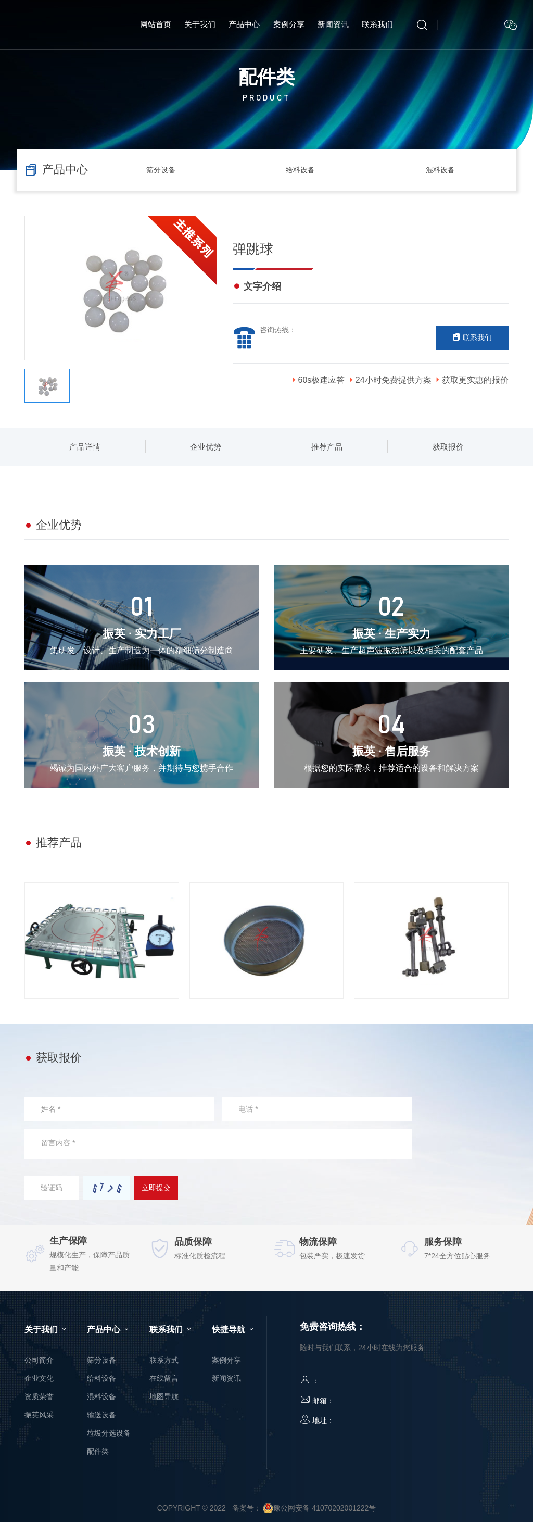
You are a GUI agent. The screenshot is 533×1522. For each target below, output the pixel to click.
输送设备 (101, 1415)
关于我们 (46, 1329)
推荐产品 (326, 446)
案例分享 (226, 1360)
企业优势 (205, 446)
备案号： (246, 1508)
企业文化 (39, 1378)
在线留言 (164, 1378)
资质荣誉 (39, 1396)
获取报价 (448, 446)
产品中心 (109, 1329)
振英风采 (39, 1415)
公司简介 (39, 1360)
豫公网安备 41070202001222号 (319, 1508)
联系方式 (164, 1360)
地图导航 (164, 1396)
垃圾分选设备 (109, 1433)
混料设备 (440, 170)
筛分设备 (160, 170)
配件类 (98, 1451)
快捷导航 (234, 1329)
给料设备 (300, 170)
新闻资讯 (226, 1378)
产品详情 (84, 446)
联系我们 (472, 337)
